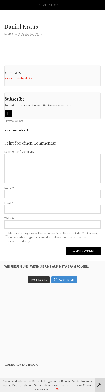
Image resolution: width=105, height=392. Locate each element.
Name (9, 188)
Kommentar (12, 151)
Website (9, 218)
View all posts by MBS (19, 78)
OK (58, 389)
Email (8, 203)
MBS (10, 34)
